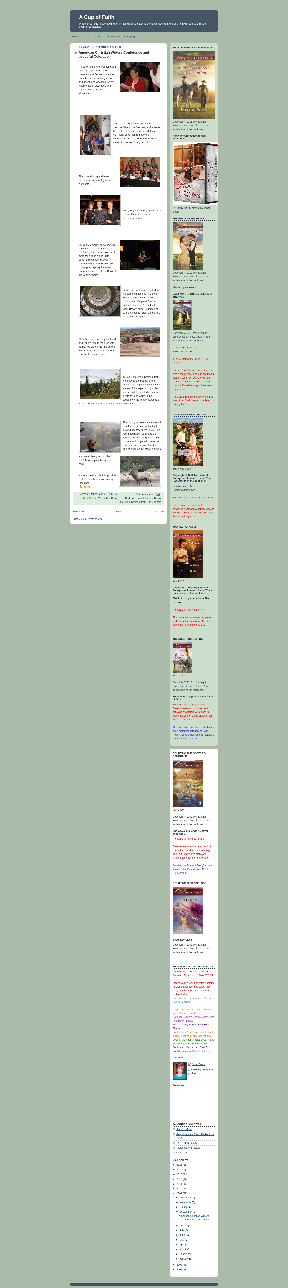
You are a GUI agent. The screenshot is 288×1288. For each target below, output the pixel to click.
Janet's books (93, 36)
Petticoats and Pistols (188, 1147)
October (184, 1207)
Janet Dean (198, 1064)
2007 (180, 1269)
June (183, 1235)
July (182, 1230)
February (185, 1254)
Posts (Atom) (95, 519)
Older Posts (157, 511)
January (184, 1258)
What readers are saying (120, 36)
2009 (180, 1193)
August (184, 1225)
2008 (180, 1264)
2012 (180, 1179)
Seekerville (182, 1152)
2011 (180, 1184)
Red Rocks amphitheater (139, 498)
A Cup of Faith (96, 17)
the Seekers (154, 502)
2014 (180, 1169)
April (182, 1244)
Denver (115, 498)
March (183, 1249)
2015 (180, 1164)
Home (75, 36)
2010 (180, 1188)
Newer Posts (80, 511)
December (186, 1197)
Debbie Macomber (99, 498)
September (186, 1211)
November (186, 1202)
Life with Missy (184, 1129)
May (182, 1239)
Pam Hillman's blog (186, 1142)
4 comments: (146, 494)
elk (122, 498)
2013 (180, 1174)
